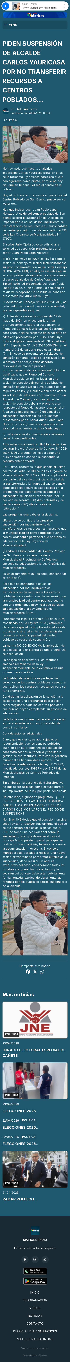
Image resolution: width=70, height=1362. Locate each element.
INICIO (35, 1292)
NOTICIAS (35, 1316)
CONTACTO (35, 1323)
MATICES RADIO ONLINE (35, 1339)
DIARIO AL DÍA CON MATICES (35, 1331)
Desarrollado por (35, 1355)
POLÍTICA (10, 120)
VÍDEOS (34, 1308)
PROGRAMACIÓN (35, 1300)
